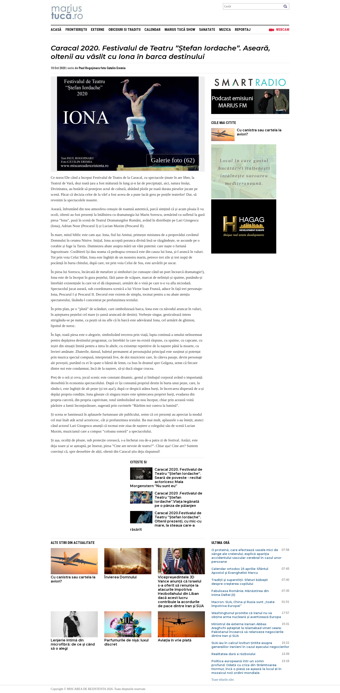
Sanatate (207, 30)
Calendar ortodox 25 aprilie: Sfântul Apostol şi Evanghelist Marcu (239, 571)
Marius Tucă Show (180, 30)
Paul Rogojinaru (89, 68)
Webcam (282, 30)
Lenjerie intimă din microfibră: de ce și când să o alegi (73, 644)
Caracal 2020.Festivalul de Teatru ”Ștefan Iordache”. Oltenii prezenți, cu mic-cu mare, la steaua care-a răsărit (165, 521)
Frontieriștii (76, 30)
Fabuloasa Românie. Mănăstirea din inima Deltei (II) (240, 593)
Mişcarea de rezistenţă (90, 12)
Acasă (56, 30)
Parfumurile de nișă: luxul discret (126, 642)
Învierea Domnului (120, 577)
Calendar (152, 30)
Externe (97, 30)
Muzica (225, 30)
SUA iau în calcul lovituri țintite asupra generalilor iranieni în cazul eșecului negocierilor (250, 645)
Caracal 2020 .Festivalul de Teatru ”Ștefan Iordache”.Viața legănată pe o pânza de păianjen (178, 499)
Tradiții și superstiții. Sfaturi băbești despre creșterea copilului (239, 582)
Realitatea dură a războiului (233, 654)
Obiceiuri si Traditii (124, 30)
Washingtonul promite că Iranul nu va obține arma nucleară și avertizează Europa (246, 615)
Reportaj (242, 30)
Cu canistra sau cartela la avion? (259, 132)
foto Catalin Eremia (113, 68)
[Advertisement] (87, 488)
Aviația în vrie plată (175, 640)
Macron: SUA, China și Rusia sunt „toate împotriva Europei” (243, 604)
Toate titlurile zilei (222, 679)
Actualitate (84, 543)
